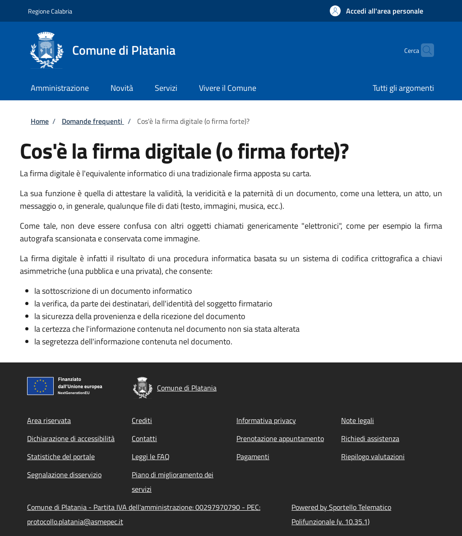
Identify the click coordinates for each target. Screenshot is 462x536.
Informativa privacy (266, 420)
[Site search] (423, 50)
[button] (376, 11)
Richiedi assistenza (370, 438)
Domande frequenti (93, 121)
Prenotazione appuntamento (280, 438)
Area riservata (49, 420)
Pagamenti (252, 456)
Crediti (142, 420)
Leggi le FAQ (151, 456)
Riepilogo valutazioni (373, 456)
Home (40, 121)
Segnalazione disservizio (64, 474)
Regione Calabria (50, 11)
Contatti (144, 438)
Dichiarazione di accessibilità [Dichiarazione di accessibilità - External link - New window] (71, 438)
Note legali (357, 420)
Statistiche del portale (61, 456)
